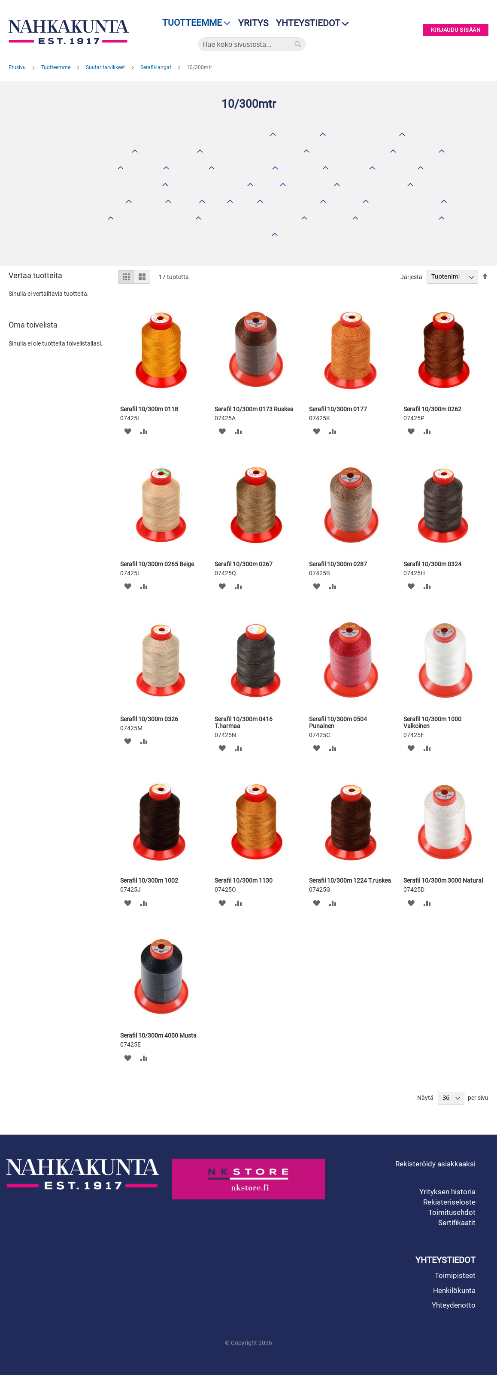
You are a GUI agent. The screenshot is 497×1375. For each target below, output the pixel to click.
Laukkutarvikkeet (169, 152)
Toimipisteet (455, 1275)
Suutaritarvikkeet (106, 67)
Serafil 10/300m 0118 (149, 409)
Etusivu (18, 67)
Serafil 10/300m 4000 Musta (158, 1035)
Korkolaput (350, 168)
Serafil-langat (156, 67)
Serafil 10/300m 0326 (149, 719)
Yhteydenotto (454, 1305)
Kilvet (246, 202)
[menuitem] (193, 23)
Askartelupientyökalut (364, 135)
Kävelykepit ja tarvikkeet (351, 152)
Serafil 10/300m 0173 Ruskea (254, 409)
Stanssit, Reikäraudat (406, 202)
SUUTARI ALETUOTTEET (134, 135)
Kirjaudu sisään (456, 30)
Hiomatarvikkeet (293, 202)
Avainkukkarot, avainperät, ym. (255, 152)
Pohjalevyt (145, 168)
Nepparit (150, 202)
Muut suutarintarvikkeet (94, 152)
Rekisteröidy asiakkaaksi (435, 1163)
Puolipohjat (419, 152)
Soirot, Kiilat (97, 168)
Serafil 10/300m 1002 (149, 880)
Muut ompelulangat (375, 185)
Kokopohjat (398, 168)
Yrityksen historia (447, 1191)
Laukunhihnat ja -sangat (156, 219)
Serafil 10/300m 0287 (338, 564)
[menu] (194, 23)
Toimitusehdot (452, 1212)
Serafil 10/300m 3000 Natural (443, 880)
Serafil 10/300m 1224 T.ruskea (350, 880)
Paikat (268, 185)
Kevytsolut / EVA (245, 168)
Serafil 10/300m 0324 (432, 564)
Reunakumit (302, 168)
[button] (127, 431)
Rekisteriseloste (449, 1202)
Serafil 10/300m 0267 (244, 564)
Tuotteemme (56, 67)
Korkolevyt (190, 168)
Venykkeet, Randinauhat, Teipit (252, 219)
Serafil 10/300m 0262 (432, 409)
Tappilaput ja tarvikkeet (124, 185)
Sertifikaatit (457, 1222)
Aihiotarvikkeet (247, 235)
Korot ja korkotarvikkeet (209, 185)
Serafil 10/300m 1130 (244, 880)
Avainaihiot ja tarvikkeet (400, 219)
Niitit (217, 202)
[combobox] (252, 44)
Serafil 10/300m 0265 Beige (157, 564)
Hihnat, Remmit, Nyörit (89, 202)
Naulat (186, 202)
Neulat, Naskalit (81, 219)
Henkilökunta (454, 1290)
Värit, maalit (299, 135)
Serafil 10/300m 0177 (338, 409)
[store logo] (69, 32)
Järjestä (411, 276)
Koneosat (346, 202)
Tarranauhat (331, 219)
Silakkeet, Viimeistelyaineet (226, 135)
